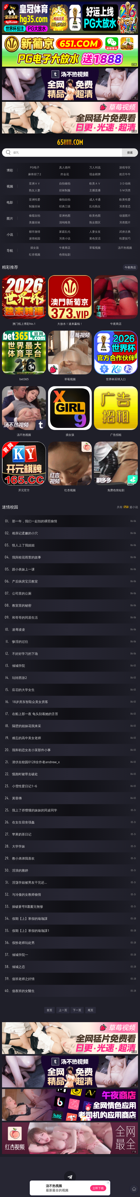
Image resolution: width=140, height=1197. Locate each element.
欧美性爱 (125, 199)
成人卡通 (95, 199)
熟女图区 (95, 222)
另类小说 (64, 238)
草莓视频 (95, 248)
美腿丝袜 (34, 222)
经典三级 (64, 206)
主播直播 (95, 190)
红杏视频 (34, 254)
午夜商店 (64, 248)
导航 (10, 250)
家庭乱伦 (64, 231)
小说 (10, 234)
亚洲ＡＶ (34, 183)
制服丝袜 (34, 206)
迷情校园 (34, 238)
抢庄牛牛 (125, 174)
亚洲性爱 (34, 199)
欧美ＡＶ (95, 183)
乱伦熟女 (95, 206)
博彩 (10, 170)
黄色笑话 (95, 238)
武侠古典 (125, 231)
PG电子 (34, 167)
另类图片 (125, 222)
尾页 (90, 1010)
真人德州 (64, 167)
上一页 (63, 1010)
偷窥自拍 (34, 215)
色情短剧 (64, 254)
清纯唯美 (64, 222)
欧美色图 (95, 215)
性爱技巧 (125, 238)
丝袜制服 (64, 190)
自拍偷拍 (64, 183)
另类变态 (125, 206)
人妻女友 (95, 231)
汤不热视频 (125, 248)
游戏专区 (125, 167)
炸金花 (65, 174)
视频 (10, 186)
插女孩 (34, 248)
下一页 (77, 1010)
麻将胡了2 (34, 174)
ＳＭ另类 (125, 190)
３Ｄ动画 (125, 183)
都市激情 (34, 231)
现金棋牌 (95, 174)
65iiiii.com (70, 142)
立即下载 (98, 1188)
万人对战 (95, 167)
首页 (49, 1010)
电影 (10, 202)
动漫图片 (125, 215)
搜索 (130, 152)
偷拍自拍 (64, 199)
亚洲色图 (64, 215)
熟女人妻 (34, 190)
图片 (10, 218)
